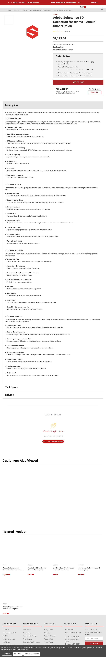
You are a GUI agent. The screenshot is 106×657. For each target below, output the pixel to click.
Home (9, 10)
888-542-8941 (69, 630)
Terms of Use (48, 639)
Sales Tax (47, 633)
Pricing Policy (48, 630)
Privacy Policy (48, 642)
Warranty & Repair (50, 636)
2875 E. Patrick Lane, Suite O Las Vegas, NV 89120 (73, 635)
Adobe (24, 10)
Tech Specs (11, 387)
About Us (6, 630)
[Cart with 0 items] (82, 7)
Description (11, 105)
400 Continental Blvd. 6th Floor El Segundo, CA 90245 (72, 642)
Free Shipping (27, 639)
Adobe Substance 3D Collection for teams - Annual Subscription (50, 10)
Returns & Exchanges (30, 636)
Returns (9, 394)
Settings (7, 654)
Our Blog (5, 636)
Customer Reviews (9, 639)
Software (16, 10)
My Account (27, 633)
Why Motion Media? (9, 633)
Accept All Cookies (32, 654)
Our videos (6, 642)
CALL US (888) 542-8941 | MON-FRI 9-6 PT (24, 2)
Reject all (17, 654)
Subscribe (94, 643)
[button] (94, 92)
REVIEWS (94, 2)
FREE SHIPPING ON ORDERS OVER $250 (65, 2)
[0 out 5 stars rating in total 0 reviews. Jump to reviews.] (61, 31)
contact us (27, 630)
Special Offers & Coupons (32, 642)
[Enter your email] (94, 639)
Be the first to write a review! (53, 441)
